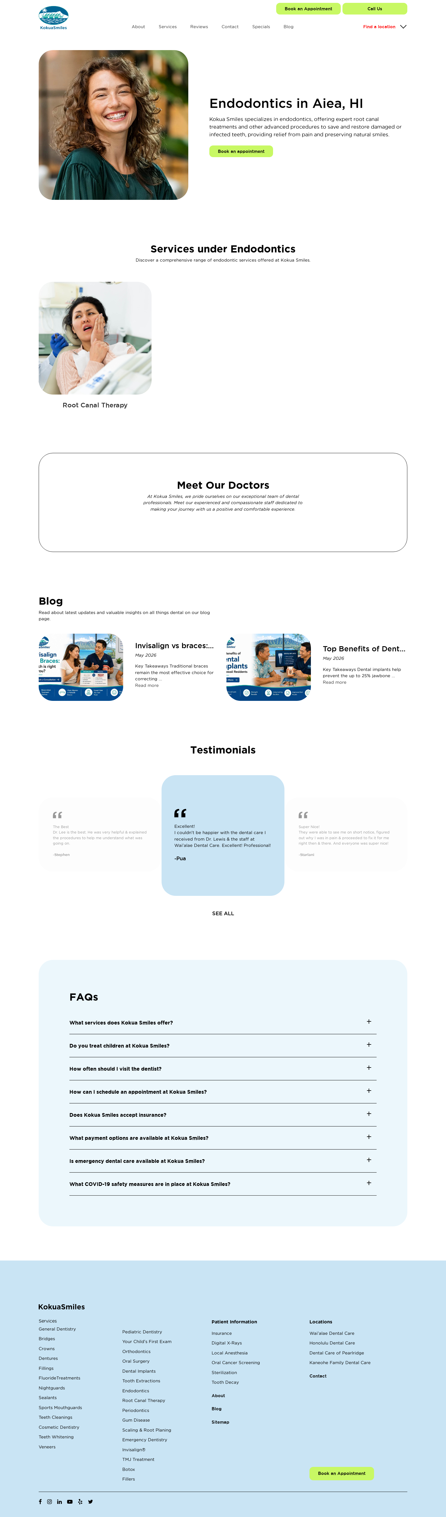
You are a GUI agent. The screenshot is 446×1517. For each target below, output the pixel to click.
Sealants (48, 1397)
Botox (128, 1469)
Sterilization (224, 1372)
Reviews (199, 26)
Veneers (47, 1446)
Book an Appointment (308, 8)
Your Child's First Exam (147, 1341)
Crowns (47, 1348)
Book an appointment (241, 151)
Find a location (379, 26)
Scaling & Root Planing (146, 1430)
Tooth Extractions (141, 1380)
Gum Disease (136, 1420)
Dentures (48, 1358)
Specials (261, 26)
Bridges (47, 1338)
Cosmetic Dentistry (59, 1427)
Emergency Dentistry (144, 1439)
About (138, 26)
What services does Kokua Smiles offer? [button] (121, 1022)
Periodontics (135, 1410)
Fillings (46, 1368)
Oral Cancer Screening (236, 1362)
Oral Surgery (136, 1361)
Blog (289, 26)
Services (168, 26)
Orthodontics (136, 1351)
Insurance (222, 1333)
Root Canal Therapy (143, 1400)
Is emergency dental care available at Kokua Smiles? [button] (137, 1161)
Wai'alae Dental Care (331, 1333)
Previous (34, 835)
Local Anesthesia (230, 1352)
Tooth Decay (225, 1382)
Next (411, 835)
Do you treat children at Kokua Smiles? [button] (119, 1045)
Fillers (128, 1479)
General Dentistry (57, 1329)
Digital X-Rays (227, 1343)
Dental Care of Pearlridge (336, 1352)
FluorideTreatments (59, 1378)
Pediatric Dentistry (142, 1331)
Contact (230, 26)
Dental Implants (139, 1371)
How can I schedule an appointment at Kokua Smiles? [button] (138, 1092)
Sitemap (220, 1422)
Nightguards (52, 1387)
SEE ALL (223, 913)
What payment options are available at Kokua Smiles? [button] (138, 1138)
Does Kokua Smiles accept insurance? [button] (117, 1115)
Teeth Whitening (56, 1436)
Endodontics (135, 1390)
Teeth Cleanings (55, 1417)
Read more (147, 685)
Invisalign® (133, 1449)
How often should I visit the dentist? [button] (115, 1068)
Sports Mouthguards (60, 1407)
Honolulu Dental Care (332, 1343)
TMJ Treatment (138, 1459)
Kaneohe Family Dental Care (340, 1362)
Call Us (374, 8)
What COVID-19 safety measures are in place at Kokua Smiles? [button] (149, 1184)
